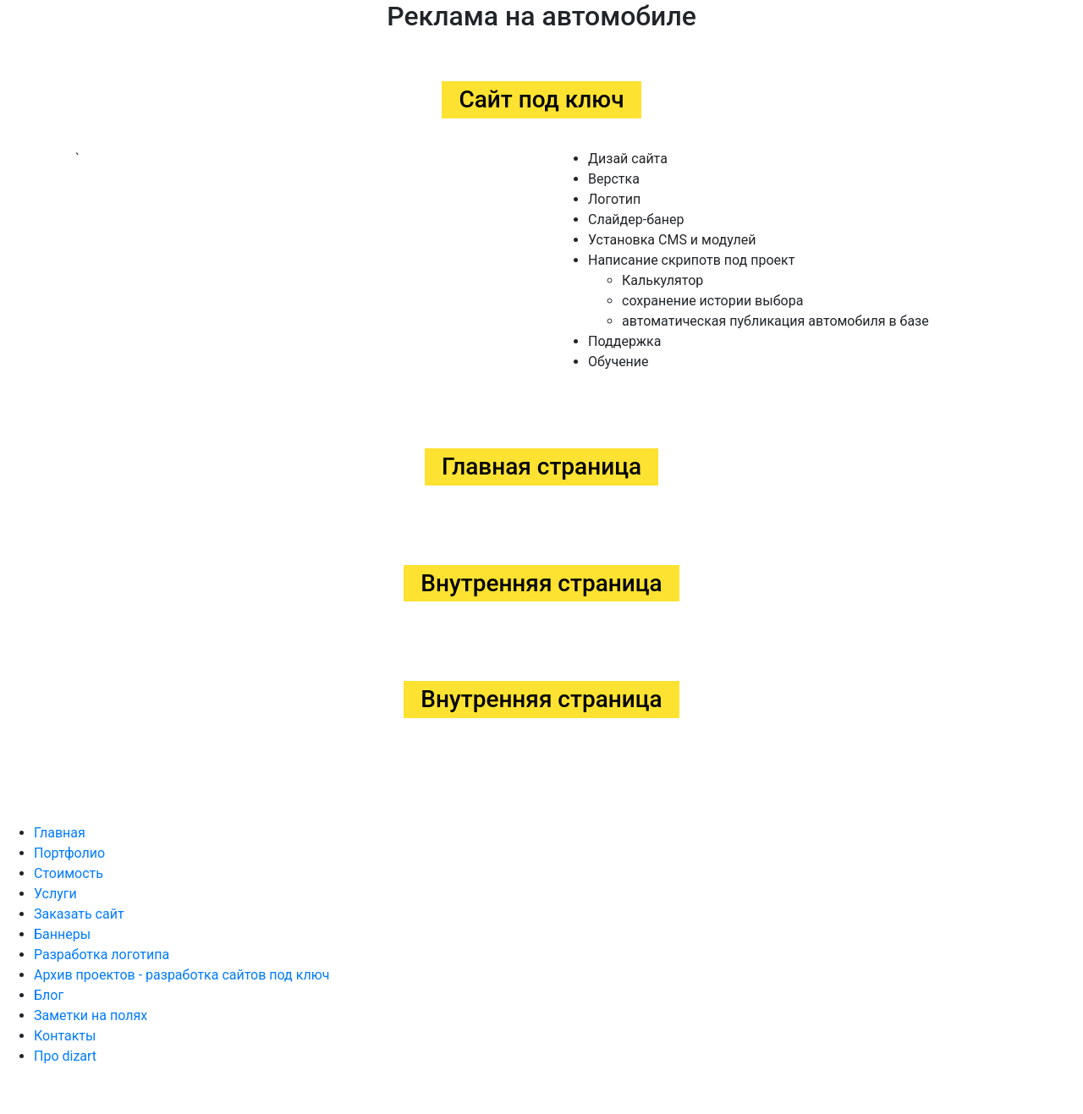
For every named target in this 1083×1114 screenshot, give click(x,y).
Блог (48, 995)
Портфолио (69, 853)
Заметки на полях (90, 1015)
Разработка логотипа (101, 955)
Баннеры (62, 934)
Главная (59, 833)
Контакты (65, 1036)
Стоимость (68, 873)
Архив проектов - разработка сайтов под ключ (181, 975)
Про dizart (65, 1056)
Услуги (55, 894)
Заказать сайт (79, 914)
